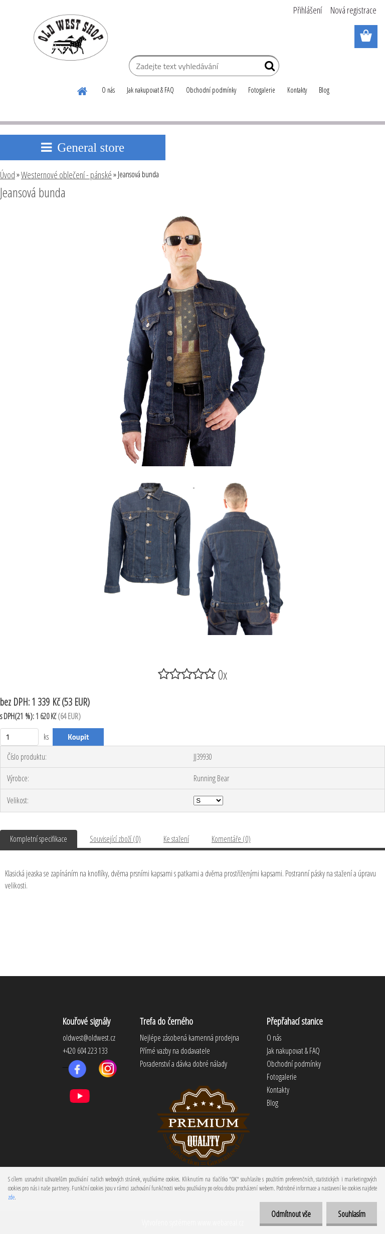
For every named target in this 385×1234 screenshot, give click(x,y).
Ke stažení (176, 838)
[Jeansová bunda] (192, 219)
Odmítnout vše (288, 1213)
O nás (108, 90)
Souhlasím (350, 1213)
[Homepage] (82, 89)
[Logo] (69, 37)
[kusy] (19, 737)
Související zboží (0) (115, 838)
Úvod (7, 175)
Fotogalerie (261, 90)
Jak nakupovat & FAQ (150, 90)
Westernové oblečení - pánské (66, 175)
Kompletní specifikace (38, 838)
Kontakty (297, 90)
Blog (324, 90)
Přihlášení (307, 10)
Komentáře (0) (231, 838)
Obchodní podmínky (211, 90)
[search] (267, 68)
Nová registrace (353, 10)
